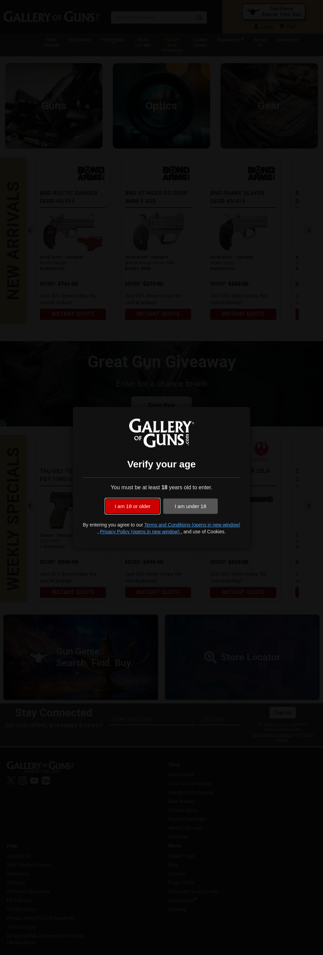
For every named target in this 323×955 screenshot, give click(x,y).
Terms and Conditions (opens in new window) (192, 525)
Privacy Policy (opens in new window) (140, 531)
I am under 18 (190, 506)
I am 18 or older (132, 506)
